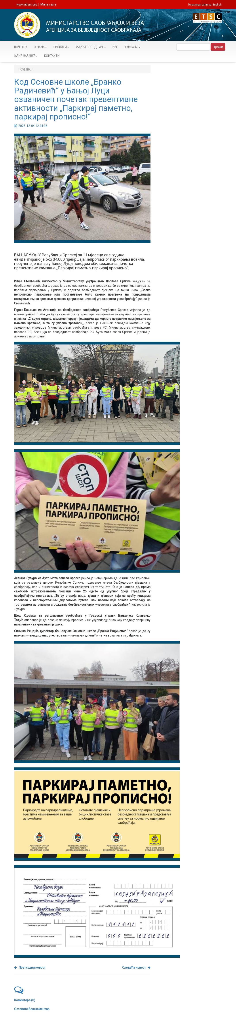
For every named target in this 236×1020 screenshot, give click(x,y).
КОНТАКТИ (51, 55)
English (217, 4)
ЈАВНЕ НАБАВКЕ (26, 55)
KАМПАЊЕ (133, 47)
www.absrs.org (26, 4)
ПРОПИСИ (61, 47)
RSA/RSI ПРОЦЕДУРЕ (91, 47)
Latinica (206, 4)
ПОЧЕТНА (20, 47)
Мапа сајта (48, 4)
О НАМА (40, 47)
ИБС (115, 47)
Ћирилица (194, 4)
